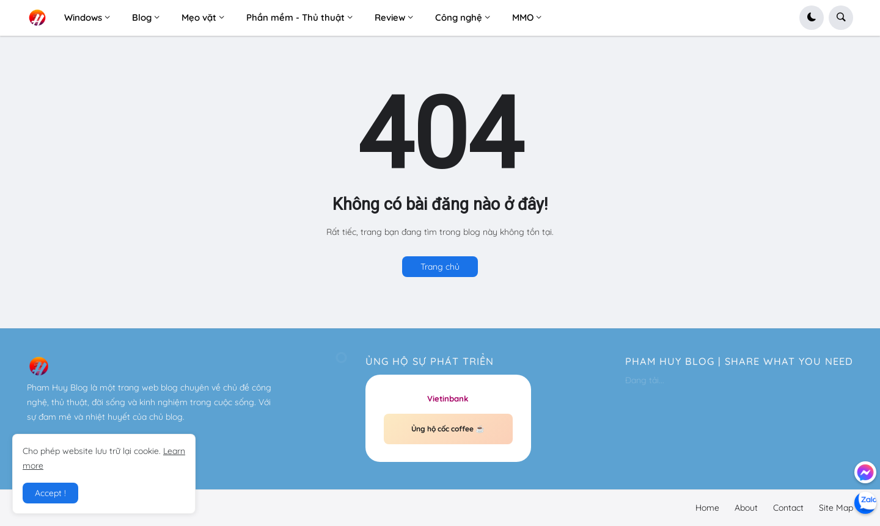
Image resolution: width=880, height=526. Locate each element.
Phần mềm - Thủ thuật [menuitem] (295, 17)
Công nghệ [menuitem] (458, 17)
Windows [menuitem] (83, 17)
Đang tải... (644, 380)
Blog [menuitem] (142, 17)
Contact (788, 507)
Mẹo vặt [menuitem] (199, 17)
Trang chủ (440, 266)
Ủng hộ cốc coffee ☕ (448, 428)
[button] (811, 17)
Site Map (836, 507)
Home (707, 507)
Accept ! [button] (50, 493)
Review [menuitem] (390, 17)
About (746, 507)
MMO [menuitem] (523, 17)
